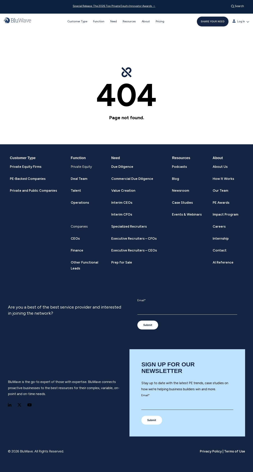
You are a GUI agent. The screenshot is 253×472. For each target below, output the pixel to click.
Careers (219, 226)
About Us (220, 167)
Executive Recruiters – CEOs (134, 250)
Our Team (220, 190)
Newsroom (180, 190)
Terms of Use (234, 451)
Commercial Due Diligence (132, 179)
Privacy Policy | (211, 451)
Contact (220, 250)
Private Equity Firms (25, 167)
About (146, 21)
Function (98, 21)
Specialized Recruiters (129, 226)
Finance (77, 250)
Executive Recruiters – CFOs (134, 238)
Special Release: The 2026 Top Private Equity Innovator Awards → (114, 6)
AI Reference (223, 262)
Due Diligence (122, 167)
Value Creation (123, 190)
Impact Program (225, 214)
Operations (80, 203)
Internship (221, 238)
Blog (175, 179)
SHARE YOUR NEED (213, 21)
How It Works (223, 179)
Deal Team (79, 179)
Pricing (160, 21)
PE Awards (221, 203)
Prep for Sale (121, 262)
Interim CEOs (121, 203)
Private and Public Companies (33, 190)
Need (113, 21)
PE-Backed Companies (27, 179)
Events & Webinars (187, 214)
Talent (76, 190)
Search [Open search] (237, 6)
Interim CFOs (121, 214)
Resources (129, 21)
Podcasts (179, 167)
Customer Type (77, 21)
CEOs (75, 238)
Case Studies (182, 203)
